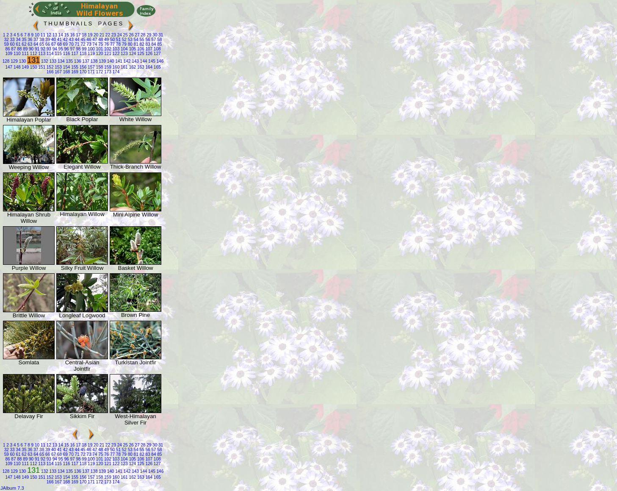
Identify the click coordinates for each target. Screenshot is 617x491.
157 (90, 67)
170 (82, 71)
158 (99, 67)
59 (6, 44)
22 (107, 35)
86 (7, 49)
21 (101, 35)
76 (106, 44)
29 (148, 35)
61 (18, 44)
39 (47, 39)
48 (100, 39)
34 (18, 39)
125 (140, 53)
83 (147, 44)
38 (41, 39)
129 (13, 61)
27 (137, 35)
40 (53, 39)
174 (115, 71)
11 (42, 35)
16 (72, 35)
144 (143, 61)
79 (124, 44)
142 (126, 61)
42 (65, 39)
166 (50, 71)
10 (36, 35)
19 (89, 35)
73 (88, 44)
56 (147, 39)
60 (12, 44)
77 (112, 44)
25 (125, 35)
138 (93, 61)
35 (24, 39)
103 (115, 49)
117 (74, 53)
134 (60, 61)
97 (72, 49)
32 (6, 39)
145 (151, 61)
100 (90, 49)
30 (154, 35)
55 (141, 39)
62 (24, 44)
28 (143, 35)
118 (82, 53)
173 (107, 71)
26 (131, 35)
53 (130, 39)
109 (8, 53)
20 (95, 35)
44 (77, 39)
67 (53, 44)
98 (78, 49)
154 (66, 67)
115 (57, 53)
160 (115, 67)
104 (123, 49)
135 (69, 61)
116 (66, 53)
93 (48, 49)
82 (141, 44)
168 (66, 71)
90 (30, 49)
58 (159, 39)
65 (41, 44)
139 (101, 61)
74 (94, 44)
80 (130, 44)
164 (148, 67)
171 (90, 71)
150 (33, 67)
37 (35, 39)
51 (118, 39)
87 (13, 49)
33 (12, 39)
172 (99, 71)
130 (22, 61)
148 (16, 67)
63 (30, 44)
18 (83, 35)
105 (132, 49)
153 (57, 67)
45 (83, 39)
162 (132, 67)
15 (66, 35)
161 (123, 67)
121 (107, 53)
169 (74, 71)
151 (41, 67)
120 (99, 53)
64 (35, 44)
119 (90, 53)
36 (30, 39)
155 (74, 67)
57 (153, 39)
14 (60, 35)
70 (71, 44)
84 (153, 44)
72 (83, 44)
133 (52, 61)
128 (6, 61)
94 (54, 49)
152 (49, 67)
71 (77, 44)
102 (107, 49)
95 (60, 49)
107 (148, 49)
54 (135, 39)
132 (44, 61)
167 (57, 71)
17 (78, 35)
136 (77, 61)
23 (113, 35)
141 (118, 61)
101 (99, 49)
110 (16, 53)
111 (25, 53)
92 (42, 49)
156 (82, 67)
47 (94, 39)
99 (83, 49)
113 (41, 53)
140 (110, 61)
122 (115, 53)
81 (135, 44)
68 (59, 44)
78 (118, 44)
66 (47, 44)
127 (156, 53)
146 (159, 61)
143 (134, 61)
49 (106, 39)
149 (25, 67)
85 (159, 44)
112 (33, 53)
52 (124, 39)
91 (36, 49)
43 (71, 39)
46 (88, 39)
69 (65, 44)
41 (59, 39)
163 (140, 67)
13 (54, 35)
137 (85, 61)
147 (8, 67)
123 (123, 53)
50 (112, 39)
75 (100, 44)
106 (140, 49)
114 (49, 53)
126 (148, 53)
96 (66, 49)
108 (156, 49)
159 (107, 67)
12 (48, 35)
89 (25, 49)
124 (132, 53)
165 (156, 67)
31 (160, 35)
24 (119, 35)
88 (19, 49)
